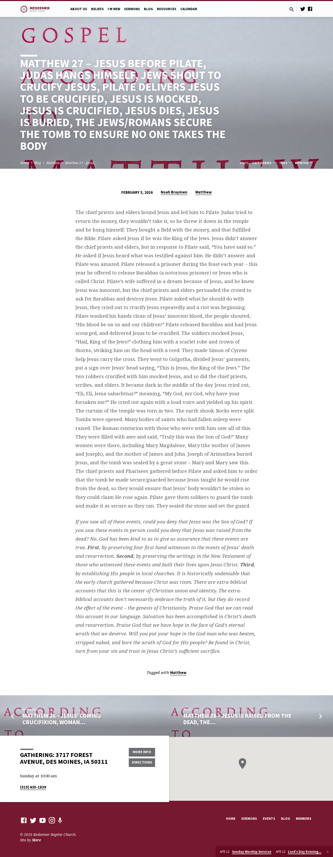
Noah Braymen (174, 192)
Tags (285, 163)
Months (304, 163)
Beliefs (97, 9)
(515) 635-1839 (33, 787)
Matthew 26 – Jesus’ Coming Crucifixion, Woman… (61, 719)
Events (269, 818)
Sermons (132, 9)
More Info (142, 751)
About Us (78, 9)
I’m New (114, 9)
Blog (148, 9)
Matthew (53, 163)
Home (24, 163)
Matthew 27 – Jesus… (81, 163)
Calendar (188, 9)
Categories (264, 163)
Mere (36, 839)
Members (303, 818)
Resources (166, 9)
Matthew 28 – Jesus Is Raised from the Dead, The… (237, 719)
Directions (142, 762)
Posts (244, 163)
